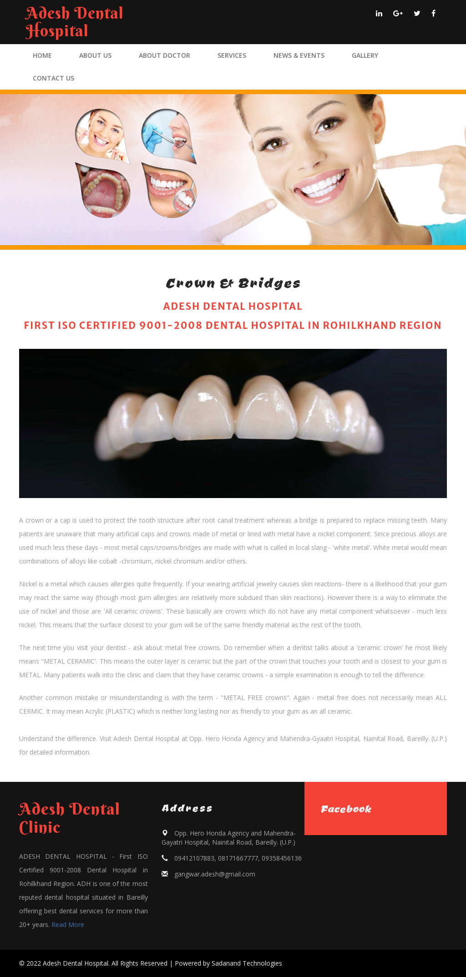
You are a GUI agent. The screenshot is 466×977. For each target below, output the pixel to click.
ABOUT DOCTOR (164, 55)
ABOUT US (95, 55)
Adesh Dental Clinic (69, 818)
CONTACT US (53, 78)
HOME (42, 55)
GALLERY (365, 55)
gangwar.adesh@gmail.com (214, 874)
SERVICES (232, 55)
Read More (67, 924)
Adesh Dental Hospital (75, 21)
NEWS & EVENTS (299, 55)
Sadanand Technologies (247, 963)
